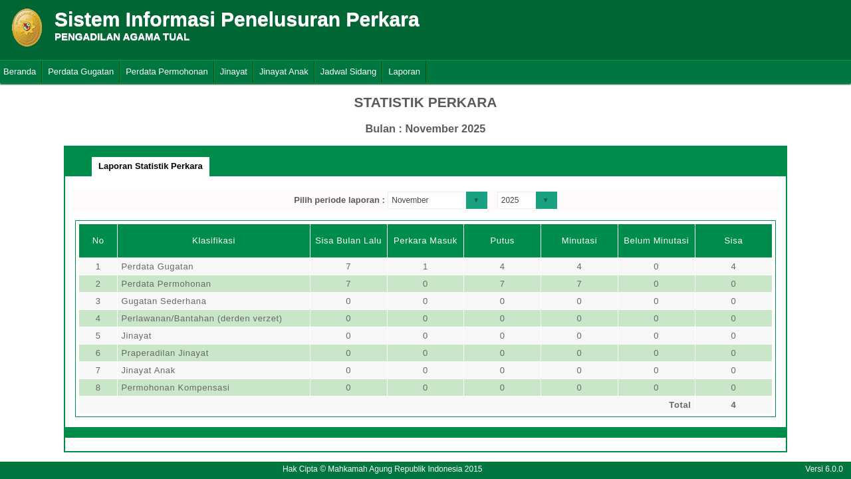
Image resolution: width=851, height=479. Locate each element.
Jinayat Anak (283, 72)
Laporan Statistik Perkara (150, 166)
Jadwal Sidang (348, 72)
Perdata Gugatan (81, 72)
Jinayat (233, 72)
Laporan (404, 72)
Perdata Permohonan (167, 72)
